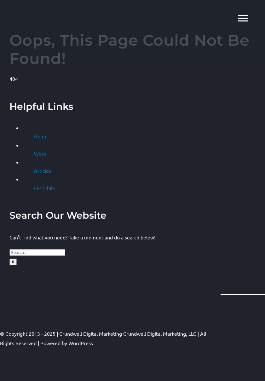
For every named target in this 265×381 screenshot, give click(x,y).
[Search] (13, 262)
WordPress (80, 343)
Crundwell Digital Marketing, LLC (159, 333)
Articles (42, 170)
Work (40, 153)
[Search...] (37, 252)
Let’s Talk (44, 188)
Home (41, 136)
